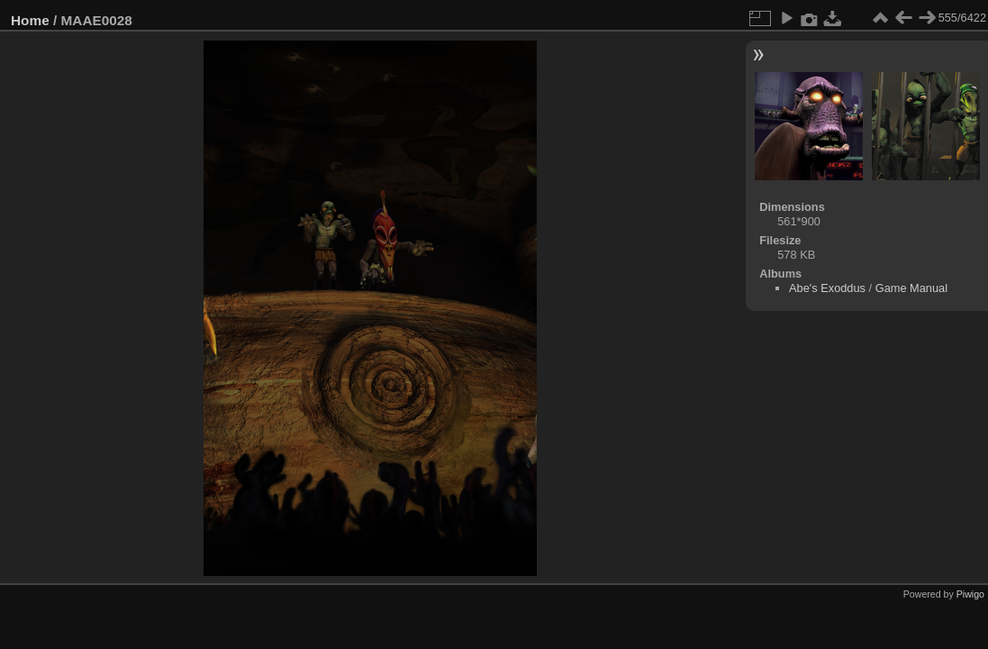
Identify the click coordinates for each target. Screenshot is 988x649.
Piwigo (970, 594)
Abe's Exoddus (827, 288)
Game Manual (911, 288)
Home (30, 20)
